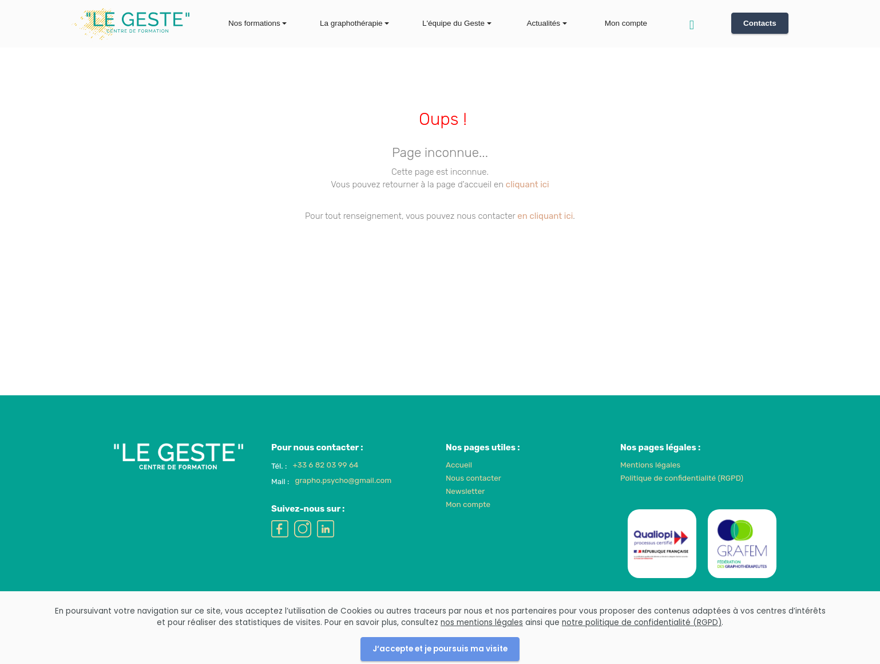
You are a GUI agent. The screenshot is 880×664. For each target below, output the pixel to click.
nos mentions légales (482, 648)
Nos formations (254, 23)
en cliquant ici (545, 216)
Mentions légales (650, 477)
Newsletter (465, 504)
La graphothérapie (351, 23)
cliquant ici (527, 184)
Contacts (759, 23)
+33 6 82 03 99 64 (326, 477)
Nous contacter (473, 491)
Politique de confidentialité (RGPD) (681, 491)
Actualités (544, 23)
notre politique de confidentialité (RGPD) (642, 648)
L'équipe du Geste (453, 23)
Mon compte (626, 23)
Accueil (459, 477)
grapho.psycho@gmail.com (343, 493)
